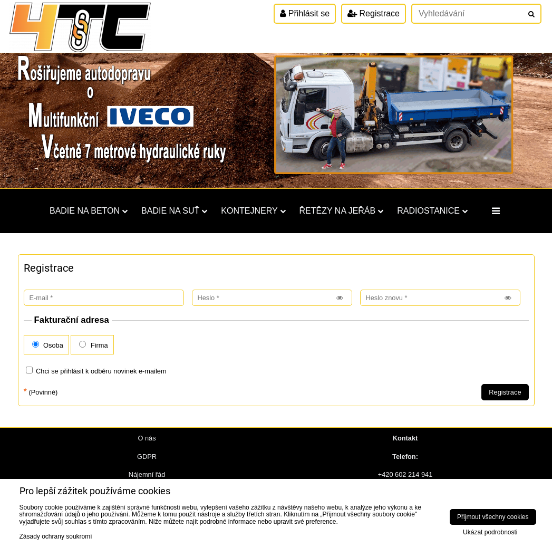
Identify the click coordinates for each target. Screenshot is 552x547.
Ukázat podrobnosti (490, 532)
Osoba (47, 345)
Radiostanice (432, 210)
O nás (147, 438)
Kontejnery (253, 210)
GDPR (147, 456)
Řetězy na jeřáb (341, 210)
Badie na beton (89, 210)
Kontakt (405, 438)
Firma (93, 345)
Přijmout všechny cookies (492, 517)
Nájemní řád (147, 474)
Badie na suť (174, 210)
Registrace (373, 13)
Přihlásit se (305, 13)
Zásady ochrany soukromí (56, 536)
